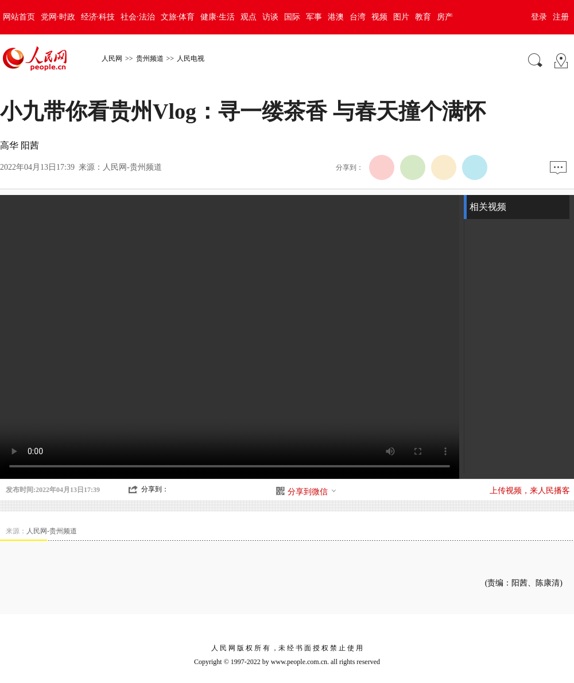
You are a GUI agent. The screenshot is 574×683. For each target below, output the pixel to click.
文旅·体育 (178, 17)
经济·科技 (98, 17)
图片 (401, 17)
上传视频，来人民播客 (530, 490)
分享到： (155, 489)
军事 (314, 17)
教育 (423, 17)
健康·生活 (217, 17)
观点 (249, 17)
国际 (292, 17)
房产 (445, 17)
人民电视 (190, 58)
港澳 (336, 17)
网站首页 (19, 17)
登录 (539, 17)
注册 (561, 17)
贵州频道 (150, 58)
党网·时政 (58, 17)
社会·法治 (138, 17)
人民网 (112, 58)
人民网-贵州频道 (132, 167)
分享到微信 (312, 491)
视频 (379, 17)
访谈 (270, 17)
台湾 (358, 17)
